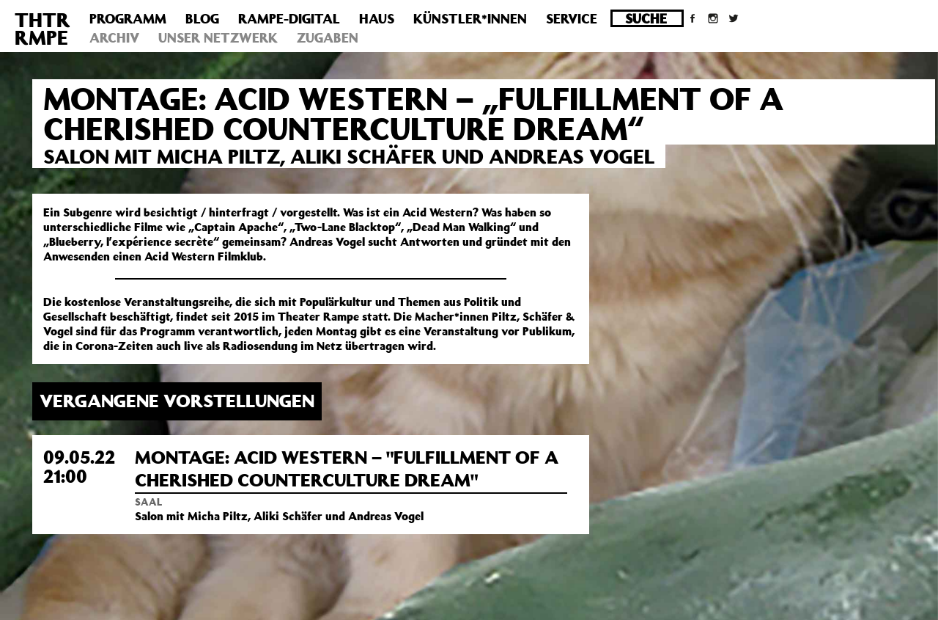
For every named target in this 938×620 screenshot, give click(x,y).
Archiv (114, 37)
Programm (127, 18)
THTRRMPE (42, 28)
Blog (202, 18)
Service (571, 18)
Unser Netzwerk (218, 37)
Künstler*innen (470, 18)
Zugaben (327, 37)
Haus (376, 18)
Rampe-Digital (289, 18)
